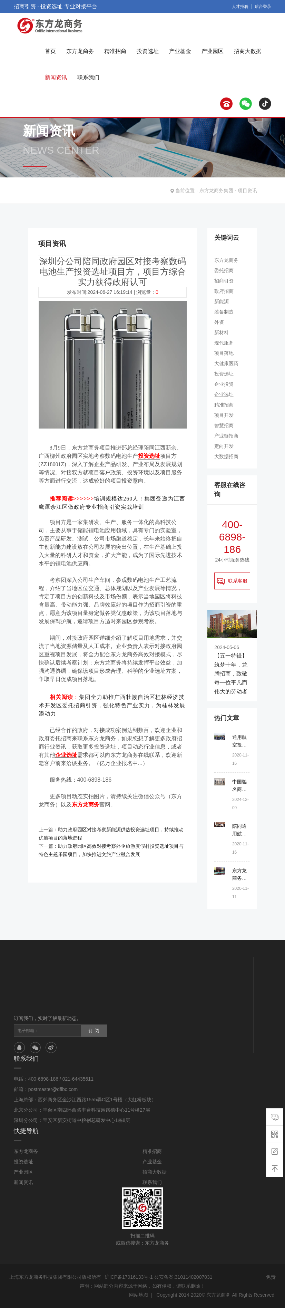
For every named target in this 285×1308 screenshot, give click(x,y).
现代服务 (224, 343)
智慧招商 (224, 425)
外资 (219, 322)
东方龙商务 (80, 51)
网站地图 (138, 1295)
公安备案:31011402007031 (183, 1277)
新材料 (221, 332)
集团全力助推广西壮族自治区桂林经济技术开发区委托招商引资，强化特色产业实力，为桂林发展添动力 (112, 705)
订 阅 (93, 1030)
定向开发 (224, 446)
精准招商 (115, 51)
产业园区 (213, 51)
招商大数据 (248, 51)
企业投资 (224, 384)
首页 (50, 51)
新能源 (221, 301)
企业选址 (224, 394)
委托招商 (224, 270)
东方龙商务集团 (216, 190)
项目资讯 (247, 190)
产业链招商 (226, 436)
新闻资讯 (56, 77)
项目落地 (224, 353)
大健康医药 (226, 363)
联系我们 (88, 77)
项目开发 (224, 415)
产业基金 (180, 51)
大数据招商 (226, 456)
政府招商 (224, 291)
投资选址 (148, 51)
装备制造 (224, 312)
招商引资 (224, 281)
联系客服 (232, 581)
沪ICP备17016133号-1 (129, 1277)
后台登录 (263, 6)
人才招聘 (240, 6)
